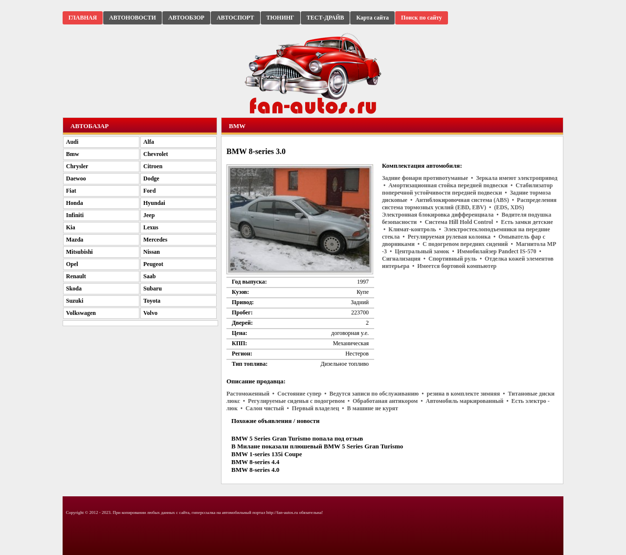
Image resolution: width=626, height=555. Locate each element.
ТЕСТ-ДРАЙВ (325, 17)
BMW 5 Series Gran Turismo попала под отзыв (297, 438)
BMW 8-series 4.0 (255, 469)
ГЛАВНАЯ (82, 17)
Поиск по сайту (421, 17)
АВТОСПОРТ (235, 17)
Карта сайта (372, 17)
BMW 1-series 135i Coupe (266, 454)
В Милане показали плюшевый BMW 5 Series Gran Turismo (317, 446)
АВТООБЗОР (186, 17)
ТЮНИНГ (280, 17)
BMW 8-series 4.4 (255, 462)
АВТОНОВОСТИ (132, 17)
